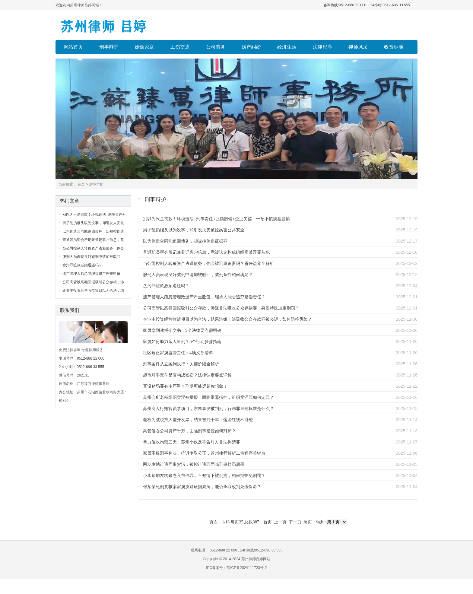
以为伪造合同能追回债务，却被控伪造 (93, 231)
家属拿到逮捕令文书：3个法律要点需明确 (182, 330)
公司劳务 (215, 46)
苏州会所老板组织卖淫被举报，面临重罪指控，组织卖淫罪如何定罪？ (208, 397)
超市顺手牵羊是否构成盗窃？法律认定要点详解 (187, 375)
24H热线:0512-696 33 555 (260, 550)
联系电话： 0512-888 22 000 (214, 550)
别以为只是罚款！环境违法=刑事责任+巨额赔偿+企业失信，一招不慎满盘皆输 (216, 218)
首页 (81, 184)
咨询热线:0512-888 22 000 (344, 5)
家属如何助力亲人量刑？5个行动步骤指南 (182, 341)
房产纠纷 (251, 46)
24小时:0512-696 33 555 (389, 5)
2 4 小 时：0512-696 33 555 (81, 367)
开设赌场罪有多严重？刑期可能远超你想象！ (185, 386)
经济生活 (287, 46)
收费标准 (393, 46)
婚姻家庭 (144, 46)
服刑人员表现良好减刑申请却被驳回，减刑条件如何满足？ (198, 274)
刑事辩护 (109, 46)
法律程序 (322, 46)
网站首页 (73, 46)
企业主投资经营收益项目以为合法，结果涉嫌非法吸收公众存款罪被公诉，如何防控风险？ (227, 319)
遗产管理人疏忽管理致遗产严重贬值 (91, 274)
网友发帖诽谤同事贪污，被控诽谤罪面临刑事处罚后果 (193, 464)
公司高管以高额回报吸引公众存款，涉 (93, 282)
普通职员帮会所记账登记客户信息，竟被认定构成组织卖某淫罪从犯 (206, 252)
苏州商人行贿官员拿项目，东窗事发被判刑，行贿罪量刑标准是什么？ (208, 408)
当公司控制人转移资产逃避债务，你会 (93, 248)
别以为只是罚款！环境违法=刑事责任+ (93, 214)
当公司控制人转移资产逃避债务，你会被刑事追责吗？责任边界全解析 (208, 263)
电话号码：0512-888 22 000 (81, 358)
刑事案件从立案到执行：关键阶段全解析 (181, 363)
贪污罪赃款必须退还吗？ (166, 285)
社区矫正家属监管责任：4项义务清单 (178, 352)
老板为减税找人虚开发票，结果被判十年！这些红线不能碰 (198, 419)
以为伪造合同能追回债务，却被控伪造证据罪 (185, 241)
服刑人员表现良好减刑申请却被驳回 (91, 257)
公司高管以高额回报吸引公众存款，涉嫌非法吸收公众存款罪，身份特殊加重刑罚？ (221, 308)
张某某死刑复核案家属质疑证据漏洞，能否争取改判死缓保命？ (202, 486)
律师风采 (358, 46)
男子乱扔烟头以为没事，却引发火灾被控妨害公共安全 (193, 229)
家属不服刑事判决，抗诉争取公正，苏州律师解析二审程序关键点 (204, 453)
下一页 (295, 522)
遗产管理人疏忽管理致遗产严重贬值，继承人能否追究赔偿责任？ (204, 296)
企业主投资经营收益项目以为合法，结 (93, 290)
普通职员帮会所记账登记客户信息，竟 (93, 240)
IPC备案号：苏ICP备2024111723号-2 (236, 568)
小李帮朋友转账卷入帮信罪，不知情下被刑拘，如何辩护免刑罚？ (204, 475)
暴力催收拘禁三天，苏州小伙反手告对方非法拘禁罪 (191, 442)
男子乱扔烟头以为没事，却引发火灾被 (93, 223)
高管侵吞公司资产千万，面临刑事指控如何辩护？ (189, 430)
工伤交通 (180, 46)
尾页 (307, 522)
